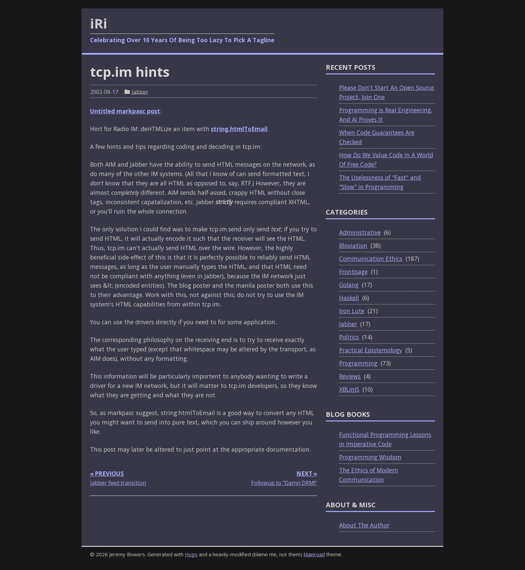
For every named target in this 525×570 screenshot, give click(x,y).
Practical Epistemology (370, 350)
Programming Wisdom (370, 457)
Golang (349, 285)
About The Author (364, 525)
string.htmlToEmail (239, 129)
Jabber (140, 91)
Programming (358, 363)
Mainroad (314, 554)
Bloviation (353, 245)
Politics (349, 337)
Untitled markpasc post (125, 111)
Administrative (360, 232)
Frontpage (353, 272)
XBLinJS (349, 389)
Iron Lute (351, 311)
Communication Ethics (370, 258)
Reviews (350, 376)
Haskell (349, 298)
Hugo (191, 554)
